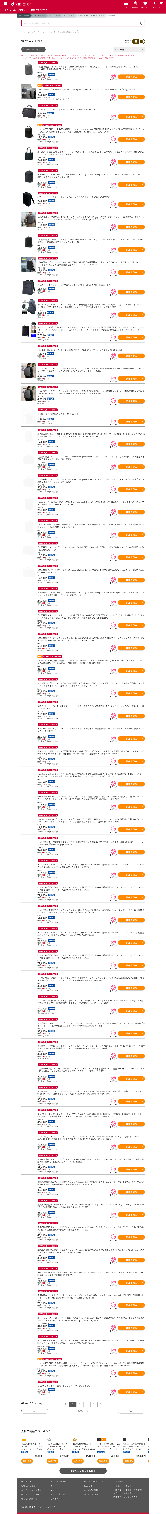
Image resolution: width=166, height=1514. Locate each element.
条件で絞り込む (33, 49)
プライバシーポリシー (123, 1484)
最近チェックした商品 (31, 1488)
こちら (53, 1505)
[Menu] (5, 3)
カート (54, 1484)
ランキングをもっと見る (83, 1469)
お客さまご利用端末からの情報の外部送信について (127, 1490)
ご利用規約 (118, 1480)
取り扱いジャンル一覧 (31, 1493)
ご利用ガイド (57, 1497)
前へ (35, 1410)
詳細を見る (131, 76)
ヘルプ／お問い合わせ (94, 1480)
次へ (131, 1410)
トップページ (23, 15)
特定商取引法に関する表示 (125, 1495)
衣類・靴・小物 (39, 15)
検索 (140, 23)
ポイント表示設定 (59, 1493)
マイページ (56, 1488)
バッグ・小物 (54, 15)
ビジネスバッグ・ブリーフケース (91, 15)
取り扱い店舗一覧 (29, 1497)
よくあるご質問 (91, 1488)
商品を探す (26, 1480)
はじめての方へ (91, 1493)
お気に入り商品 (28, 1484)
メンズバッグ (69, 15)
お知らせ (88, 1484)
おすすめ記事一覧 (59, 1480)
